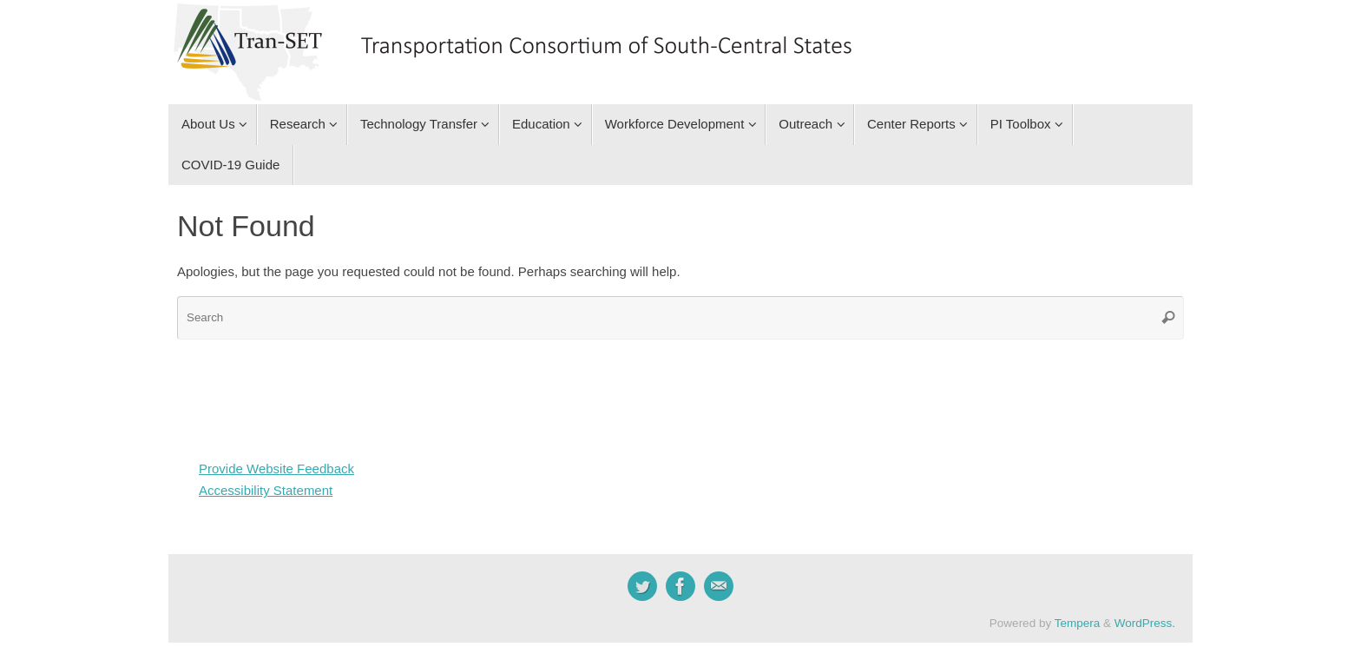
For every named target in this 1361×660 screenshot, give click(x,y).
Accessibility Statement (265, 490)
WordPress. (1144, 623)
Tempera (1078, 623)
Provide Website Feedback (276, 468)
